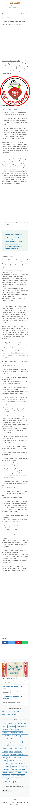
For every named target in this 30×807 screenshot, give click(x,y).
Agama (4, 723)
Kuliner (9, 757)
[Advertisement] (15, 43)
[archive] (7, 791)
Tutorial (11, 782)
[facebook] (5, 642)
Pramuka (19, 772)
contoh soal (24, 735)
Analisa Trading (22, 723)
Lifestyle (20, 757)
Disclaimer (20, 802)
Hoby (11, 748)
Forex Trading (13, 745)
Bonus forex (14, 732)
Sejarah (4, 778)
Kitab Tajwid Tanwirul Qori (10, 678)
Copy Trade (5, 739)
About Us (4, 802)
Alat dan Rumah (12, 723)
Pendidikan (14, 766)
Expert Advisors (17, 742)
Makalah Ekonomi (13, 760)
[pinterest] (18, 642)
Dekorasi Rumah (14, 739)
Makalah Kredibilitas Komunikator (13, 241)
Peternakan (12, 772)
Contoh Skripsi (15, 735)
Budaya (21, 732)
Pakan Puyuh (6, 766)
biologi (12, 729)
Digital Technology (7, 742)
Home (15, 799)
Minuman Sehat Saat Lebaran (12, 244)
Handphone (5, 748)
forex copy (5, 745)
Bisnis (17, 729)
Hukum (16, 748)
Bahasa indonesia (21, 726)
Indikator (22, 748)
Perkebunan (22, 769)
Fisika (24, 742)
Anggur (4, 726)
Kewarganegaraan (22, 754)
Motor (12, 763)
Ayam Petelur (11, 726)
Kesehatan (13, 754)
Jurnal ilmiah (18, 751)
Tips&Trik (5, 782)
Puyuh (25, 772)
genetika (20, 745)
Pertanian (5, 772)
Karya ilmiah (6, 754)
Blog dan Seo (6, 732)
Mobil (21, 760)
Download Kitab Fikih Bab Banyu (12, 712)
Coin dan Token (6, 735)
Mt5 (16, 763)
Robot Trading (6, 775)
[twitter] (11, 642)
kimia (4, 757)
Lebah (14, 757)
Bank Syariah (6, 729)
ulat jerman (17, 782)
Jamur (11, 751)
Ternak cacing (19, 778)
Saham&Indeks (21, 775)
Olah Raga (22, 763)
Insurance (5, 751)
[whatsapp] (25, 642)
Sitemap (18, 804)
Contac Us (10, 802)
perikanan (14, 769)
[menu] (3, 13)
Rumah (13, 775)
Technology (11, 778)
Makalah (5, 760)
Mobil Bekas (6, 763)
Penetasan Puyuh (23, 766)
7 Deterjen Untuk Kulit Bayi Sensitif (14, 234)
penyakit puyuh (6, 769)
